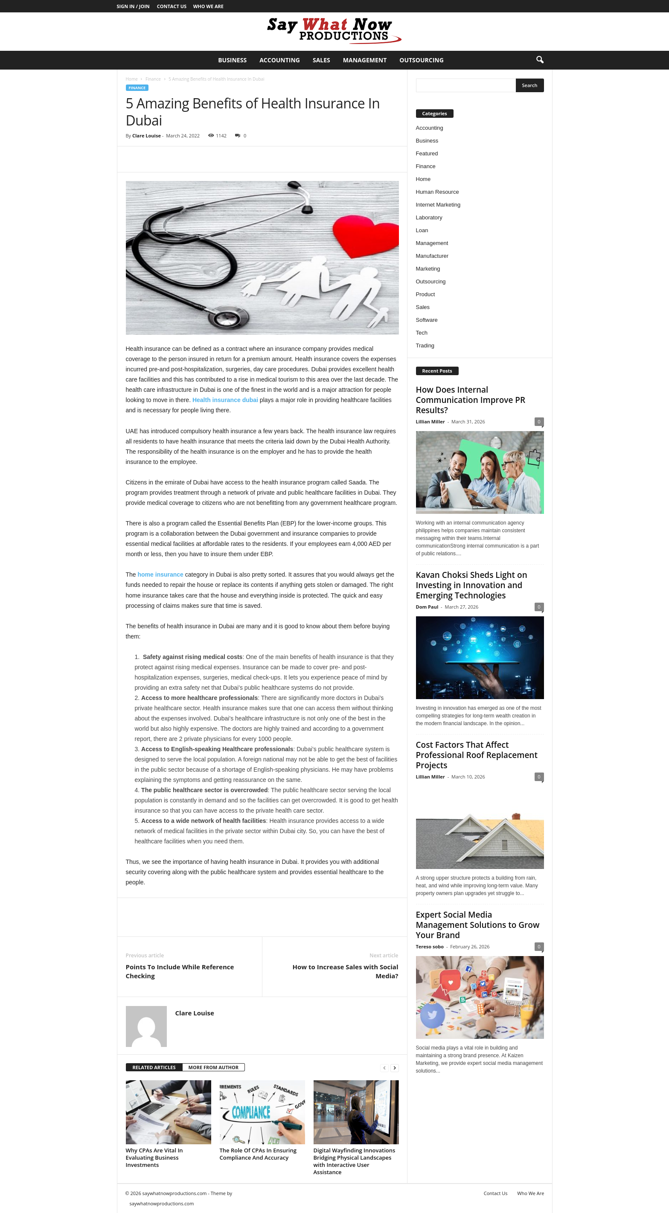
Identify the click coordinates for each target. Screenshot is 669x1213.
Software (427, 320)
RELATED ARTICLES (154, 1067)
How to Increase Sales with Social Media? (345, 971)
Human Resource (437, 192)
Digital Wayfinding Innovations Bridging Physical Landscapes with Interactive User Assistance (355, 1161)
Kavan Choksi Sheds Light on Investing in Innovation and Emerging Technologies (471, 585)
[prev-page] (384, 1067)
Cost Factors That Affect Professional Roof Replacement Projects (477, 755)
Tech (422, 332)
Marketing (428, 268)
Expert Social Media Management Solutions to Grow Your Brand (478, 925)
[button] (539, 60)
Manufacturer (432, 256)
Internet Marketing (438, 204)
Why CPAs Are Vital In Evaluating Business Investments (154, 1157)
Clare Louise (146, 135)
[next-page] (394, 1067)
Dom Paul (427, 607)
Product (425, 294)
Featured (427, 153)
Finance (153, 79)
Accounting (279, 60)
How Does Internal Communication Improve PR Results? (471, 400)
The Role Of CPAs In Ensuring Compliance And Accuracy (258, 1153)
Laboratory (429, 217)
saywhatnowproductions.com (162, 1203)
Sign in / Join (133, 6)
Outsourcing (421, 60)
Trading (425, 345)
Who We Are (208, 6)
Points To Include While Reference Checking (180, 971)
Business (232, 60)
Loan (422, 230)
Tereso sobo (430, 946)
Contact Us (171, 6)
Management (365, 60)
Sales (321, 60)
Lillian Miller (430, 421)
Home (132, 79)
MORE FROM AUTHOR (214, 1067)
